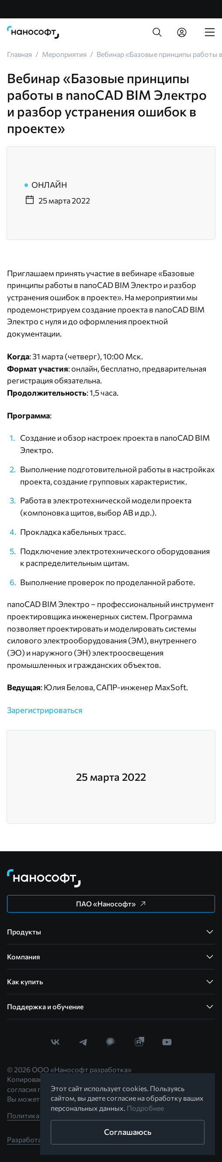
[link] (33, 32)
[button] (157, 32)
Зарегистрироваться (44, 710)
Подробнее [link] (145, 1108)
